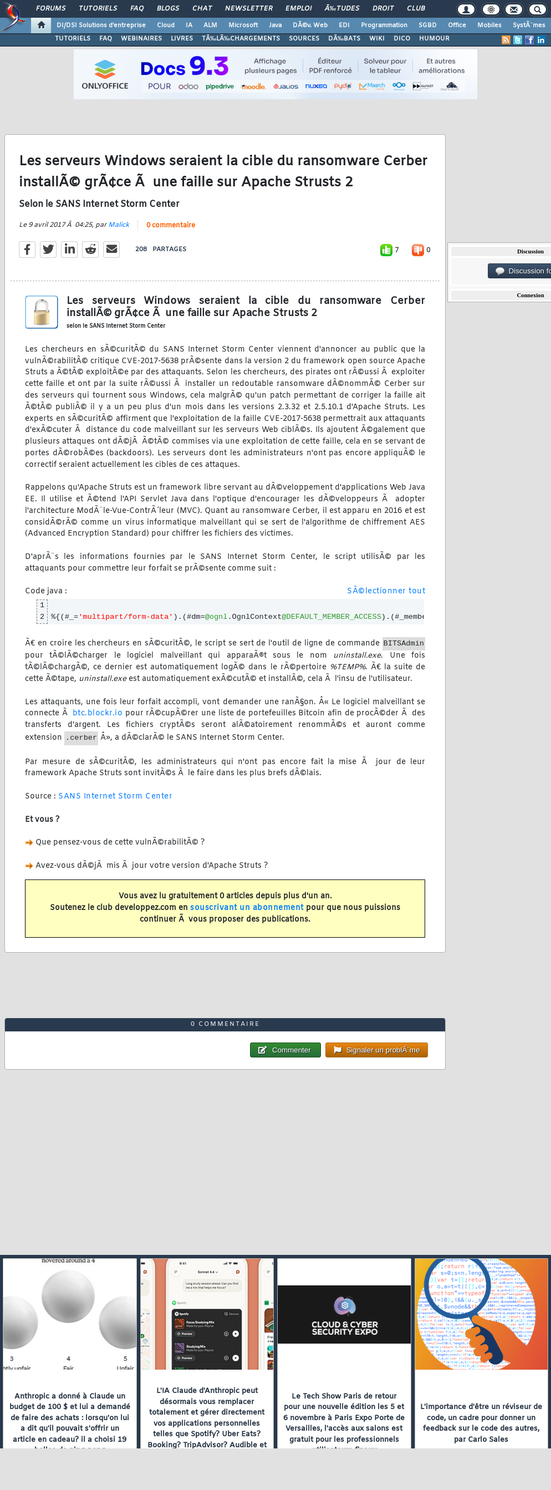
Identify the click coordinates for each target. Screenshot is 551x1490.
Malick (118, 225)
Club (416, 8)
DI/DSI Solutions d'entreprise (101, 25)
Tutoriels (98, 8)
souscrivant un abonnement (247, 908)
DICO (402, 39)
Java (275, 25)
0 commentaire (170, 225)
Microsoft (243, 25)
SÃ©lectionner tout (386, 591)
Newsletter (248, 8)
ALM (210, 25)
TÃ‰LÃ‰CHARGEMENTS (241, 39)
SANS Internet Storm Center (115, 796)
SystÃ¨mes (529, 25)
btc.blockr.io (98, 713)
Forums (51, 8)
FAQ (137, 8)
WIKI (377, 39)
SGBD (428, 25)
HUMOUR (434, 39)
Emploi (298, 8)
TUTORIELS (72, 39)
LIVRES (182, 39)
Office (457, 25)
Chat (202, 8)
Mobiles (489, 25)
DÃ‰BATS (344, 39)
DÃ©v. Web (310, 25)
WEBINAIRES (141, 39)
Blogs (168, 8)
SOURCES (304, 39)
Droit (383, 8)
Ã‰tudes (342, 8)
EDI (344, 25)
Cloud (166, 25)
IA (189, 25)
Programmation (384, 25)
